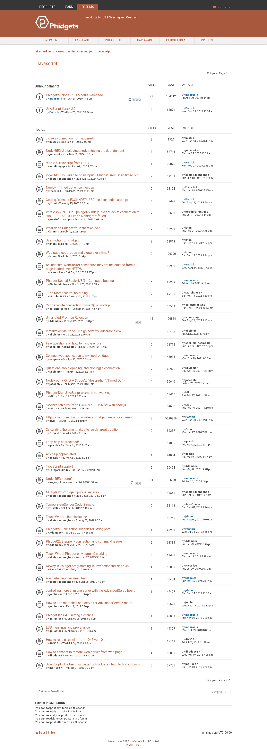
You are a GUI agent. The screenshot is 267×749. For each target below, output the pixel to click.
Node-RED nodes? (59, 479)
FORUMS (87, 7)
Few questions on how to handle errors (74, 343)
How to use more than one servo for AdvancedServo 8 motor (89, 603)
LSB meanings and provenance (68, 627)
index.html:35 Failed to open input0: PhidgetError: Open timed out (92, 175)
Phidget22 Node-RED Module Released (74, 95)
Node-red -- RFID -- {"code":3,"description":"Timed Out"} (85, 380)
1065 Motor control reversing (67, 293)
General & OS (51, 40)
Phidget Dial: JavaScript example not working (78, 393)
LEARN (68, 7)
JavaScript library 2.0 (61, 109)
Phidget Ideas (176, 40)
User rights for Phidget (62, 240)
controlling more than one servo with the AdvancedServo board (90, 591)
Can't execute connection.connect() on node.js (78, 305)
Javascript (46, 63)
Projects (208, 40)
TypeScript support (59, 466)
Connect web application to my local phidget (77, 356)
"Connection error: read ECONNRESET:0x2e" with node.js (86, 405)
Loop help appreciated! (62, 442)
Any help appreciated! (61, 454)
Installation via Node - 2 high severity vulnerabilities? (83, 331)
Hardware (145, 40)
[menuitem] (129, 745)
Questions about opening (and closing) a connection (83, 368)
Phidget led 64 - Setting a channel (70, 615)
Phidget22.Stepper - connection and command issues (84, 541)
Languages (83, 40)
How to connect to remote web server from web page (84, 652)
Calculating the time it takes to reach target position (82, 430)
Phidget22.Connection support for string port (78, 529)
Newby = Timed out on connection (70, 187)
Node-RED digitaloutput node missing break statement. (85, 151)
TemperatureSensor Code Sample (70, 505)
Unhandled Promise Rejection (67, 318)
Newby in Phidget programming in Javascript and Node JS (87, 566)
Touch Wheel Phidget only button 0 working (76, 554)
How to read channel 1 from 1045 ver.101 (75, 640)
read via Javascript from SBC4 (67, 163)
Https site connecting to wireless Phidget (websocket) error (89, 417)
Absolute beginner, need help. (67, 578)
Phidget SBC (114, 40)
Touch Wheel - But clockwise (66, 517)
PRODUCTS (47, 7)
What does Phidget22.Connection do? (73, 228)
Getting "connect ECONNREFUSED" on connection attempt (87, 200)
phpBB (122, 741)
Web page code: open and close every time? (77, 253)
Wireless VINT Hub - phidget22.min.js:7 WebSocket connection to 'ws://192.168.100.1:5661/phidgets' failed (92, 214)
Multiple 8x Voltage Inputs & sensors (72, 492)
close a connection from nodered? (70, 138)
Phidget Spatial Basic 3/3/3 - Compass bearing (80, 281)
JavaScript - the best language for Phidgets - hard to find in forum (93, 664)
